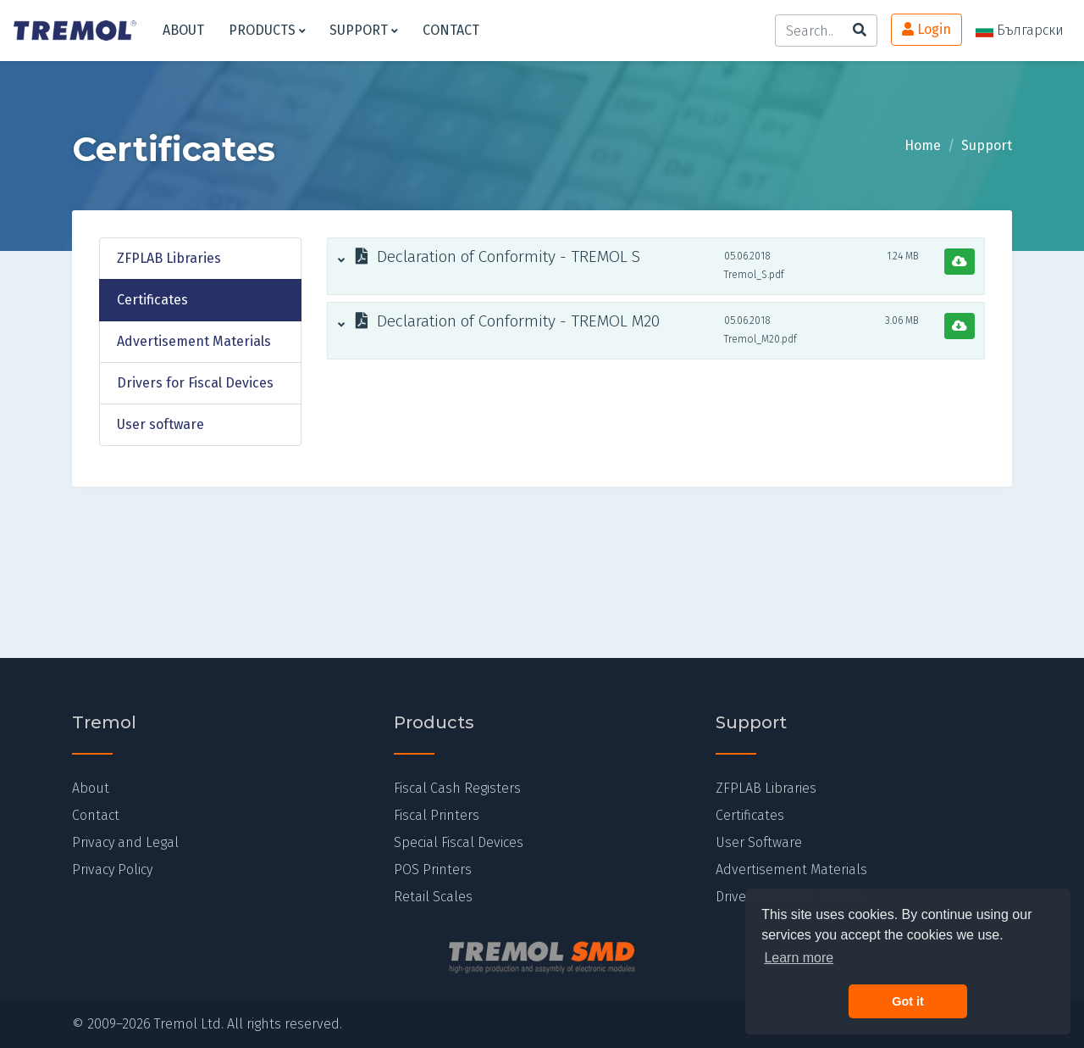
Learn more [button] (798, 957)
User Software (759, 842)
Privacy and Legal (125, 842)
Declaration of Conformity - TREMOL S (489, 257)
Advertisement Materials (194, 341)
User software (160, 424)
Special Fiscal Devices (458, 842)
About (183, 30)
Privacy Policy (112, 869)
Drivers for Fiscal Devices (195, 383)
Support (363, 30)
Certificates (152, 300)
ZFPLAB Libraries (169, 258)
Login (926, 29)
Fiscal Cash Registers (457, 788)
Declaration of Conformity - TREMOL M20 (499, 321)
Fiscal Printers (436, 815)
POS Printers (433, 869)
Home (922, 145)
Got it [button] (908, 1001)
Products (267, 30)
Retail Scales (433, 897)
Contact (451, 30)
